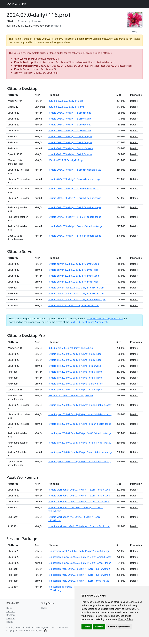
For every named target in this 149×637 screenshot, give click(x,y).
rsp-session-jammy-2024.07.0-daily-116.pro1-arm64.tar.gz (79, 562)
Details (134, 100)
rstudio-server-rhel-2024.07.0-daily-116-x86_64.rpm (76, 287)
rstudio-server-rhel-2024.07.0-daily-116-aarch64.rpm (76, 299)
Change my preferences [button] (119, 627)
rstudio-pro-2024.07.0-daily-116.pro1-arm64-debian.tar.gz (79, 423)
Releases (10, 618)
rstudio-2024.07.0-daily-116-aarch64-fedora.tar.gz (75, 226)
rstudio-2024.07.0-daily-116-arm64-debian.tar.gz (74, 179)
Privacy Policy (125, 619)
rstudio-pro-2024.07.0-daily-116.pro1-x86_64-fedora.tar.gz (79, 433)
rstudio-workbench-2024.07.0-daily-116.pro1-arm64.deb (79, 501)
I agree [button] (87, 627)
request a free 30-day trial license (105, 318)
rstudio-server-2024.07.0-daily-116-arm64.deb (73, 269)
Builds (9, 608)
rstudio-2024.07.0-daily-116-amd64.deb (69, 112)
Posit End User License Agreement (88, 322)
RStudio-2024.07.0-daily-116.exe (65, 100)
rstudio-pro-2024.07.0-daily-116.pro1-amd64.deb (75, 353)
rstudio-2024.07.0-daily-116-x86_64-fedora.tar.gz (74, 207)
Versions (10, 611)
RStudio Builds (16, 4)
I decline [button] (99, 627)
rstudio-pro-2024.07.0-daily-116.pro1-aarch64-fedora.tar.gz (80, 452)
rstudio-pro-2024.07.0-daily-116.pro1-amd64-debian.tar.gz (79, 405)
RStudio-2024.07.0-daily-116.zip (65, 160)
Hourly (9, 621)
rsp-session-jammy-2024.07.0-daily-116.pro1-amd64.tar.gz (79, 557)
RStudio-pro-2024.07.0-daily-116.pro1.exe (70, 348)
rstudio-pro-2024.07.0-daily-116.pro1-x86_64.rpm (75, 371)
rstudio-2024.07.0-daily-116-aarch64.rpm (70, 148)
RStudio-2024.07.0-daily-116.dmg (66, 106)
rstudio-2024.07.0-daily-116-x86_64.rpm (70, 136)
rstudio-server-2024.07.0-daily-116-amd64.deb (73, 263)
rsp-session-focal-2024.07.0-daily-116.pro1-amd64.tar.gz (78, 551)
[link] (125, 619)
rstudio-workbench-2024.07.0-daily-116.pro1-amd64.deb (79, 489)
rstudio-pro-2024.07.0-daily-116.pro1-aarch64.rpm (75, 383)
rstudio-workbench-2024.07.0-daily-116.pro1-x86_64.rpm (79, 526)
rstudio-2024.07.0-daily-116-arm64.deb (69, 118)
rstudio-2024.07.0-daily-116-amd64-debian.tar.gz (74, 169)
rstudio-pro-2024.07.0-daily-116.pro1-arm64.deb (74, 365)
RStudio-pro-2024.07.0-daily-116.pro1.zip (70, 395)
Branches (10, 615)
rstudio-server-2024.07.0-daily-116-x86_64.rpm (73, 305)
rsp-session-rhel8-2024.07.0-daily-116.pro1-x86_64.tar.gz (79, 568)
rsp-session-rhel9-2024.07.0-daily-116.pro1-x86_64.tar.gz (79, 574)
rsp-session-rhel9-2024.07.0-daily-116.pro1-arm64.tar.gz (78, 580)
